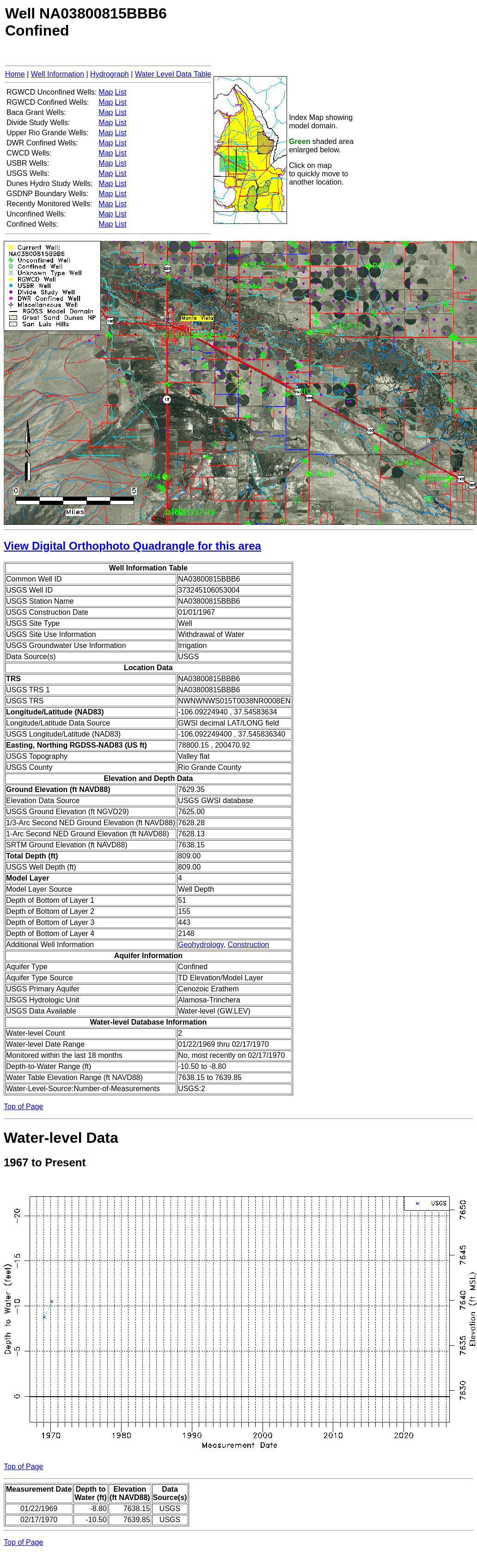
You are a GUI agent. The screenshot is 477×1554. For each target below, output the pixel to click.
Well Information (57, 74)
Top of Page (23, 1106)
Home (15, 74)
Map (105, 92)
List (120, 92)
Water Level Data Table (173, 74)
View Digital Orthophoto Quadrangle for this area (132, 546)
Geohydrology (200, 944)
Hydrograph (109, 74)
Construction (248, 944)
